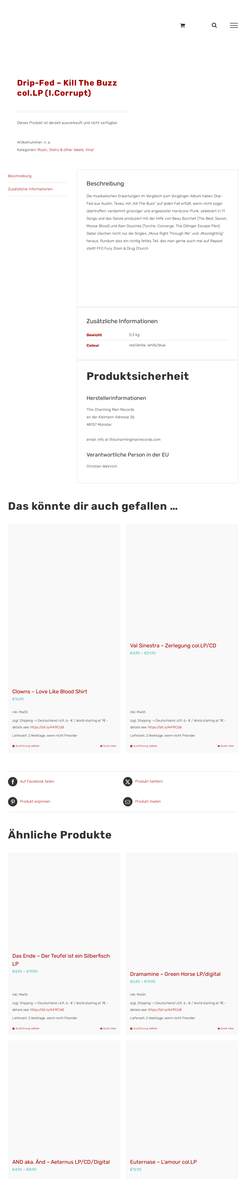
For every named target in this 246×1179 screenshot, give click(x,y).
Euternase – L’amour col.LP (163, 1162)
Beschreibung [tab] (20, 176)
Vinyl (89, 150)
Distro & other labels (66, 150)
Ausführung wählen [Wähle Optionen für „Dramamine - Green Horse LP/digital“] (145, 1028)
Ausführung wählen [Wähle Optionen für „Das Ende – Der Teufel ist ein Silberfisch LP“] (27, 1028)
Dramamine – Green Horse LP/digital (175, 974)
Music (42, 150)
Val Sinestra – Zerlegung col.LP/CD (173, 645)
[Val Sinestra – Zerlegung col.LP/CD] (182, 580)
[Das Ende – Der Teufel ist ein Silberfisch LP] (64, 899)
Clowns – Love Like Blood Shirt (49, 691)
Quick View (109, 746)
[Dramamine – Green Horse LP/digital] (182, 909)
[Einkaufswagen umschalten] (182, 25)
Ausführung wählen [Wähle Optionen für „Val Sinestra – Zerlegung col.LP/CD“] (145, 746)
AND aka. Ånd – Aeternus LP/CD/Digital (61, 1162)
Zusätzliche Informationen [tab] (30, 189)
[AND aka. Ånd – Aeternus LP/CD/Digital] (64, 1097)
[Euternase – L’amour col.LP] (182, 1097)
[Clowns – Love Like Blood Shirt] (64, 603)
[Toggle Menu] (234, 25)
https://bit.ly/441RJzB (47, 727)
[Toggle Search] (214, 25)
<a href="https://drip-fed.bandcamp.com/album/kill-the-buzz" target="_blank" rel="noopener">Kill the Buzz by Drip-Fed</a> (158, 274)
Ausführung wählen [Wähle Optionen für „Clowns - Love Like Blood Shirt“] (27, 746)
